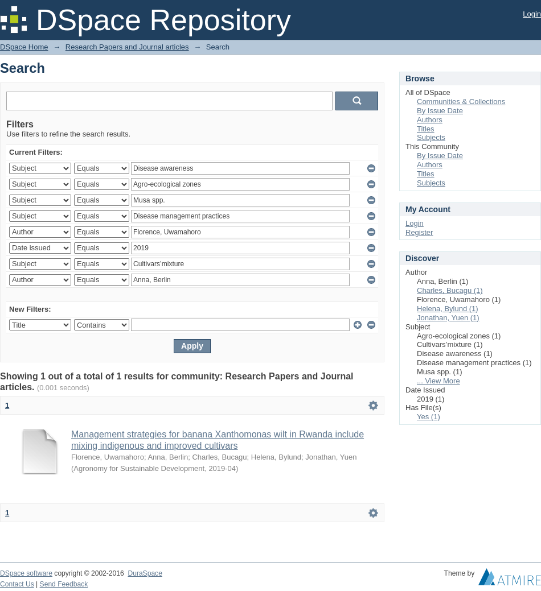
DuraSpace (145, 573)
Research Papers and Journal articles (127, 47)
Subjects (431, 137)
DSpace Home (24, 47)
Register (419, 232)
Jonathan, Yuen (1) (448, 317)
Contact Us (17, 584)
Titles (426, 129)
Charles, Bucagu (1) (450, 290)
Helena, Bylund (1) (447, 308)
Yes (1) (428, 416)
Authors (429, 119)
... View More (438, 381)
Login (532, 14)
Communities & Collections (461, 101)
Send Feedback (64, 584)
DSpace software (26, 573)
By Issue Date (440, 110)
